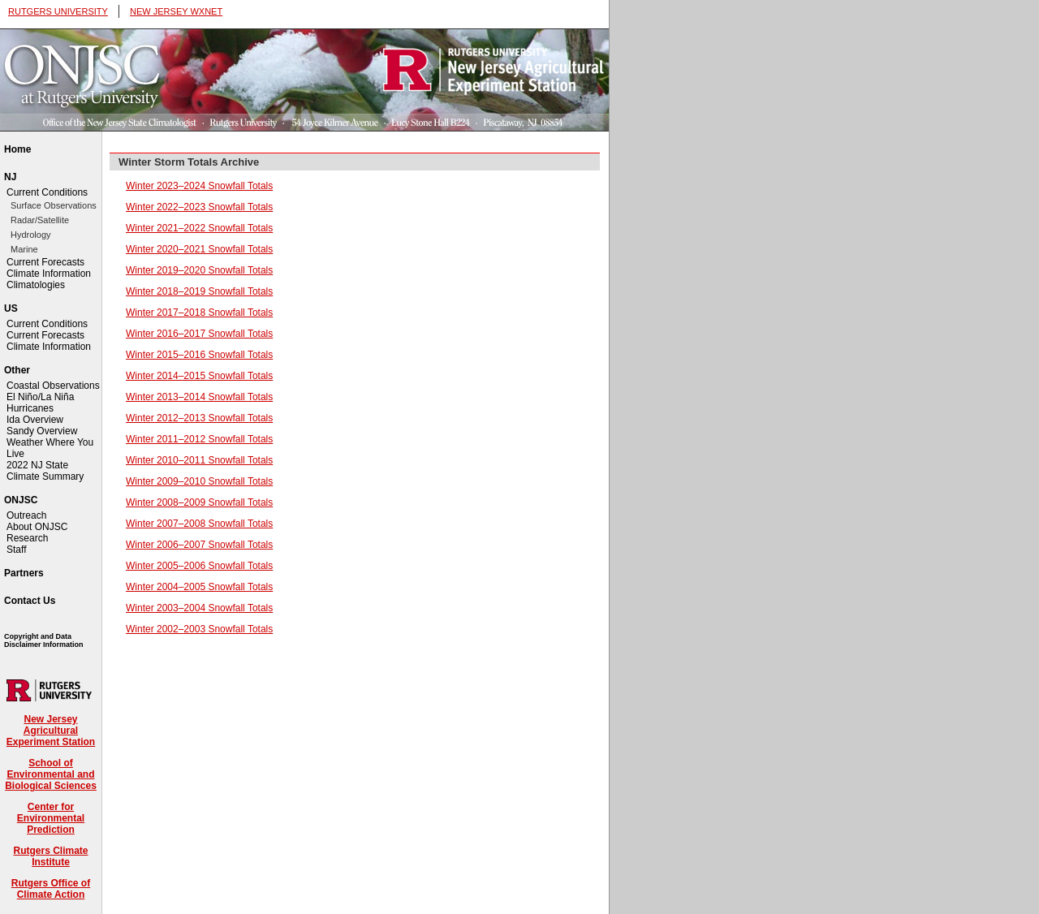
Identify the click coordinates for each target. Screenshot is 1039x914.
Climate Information (48, 273)
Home (17, 149)
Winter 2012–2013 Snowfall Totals (199, 418)
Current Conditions (47, 192)
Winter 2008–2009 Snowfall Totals (199, 502)
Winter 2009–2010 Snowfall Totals (199, 481)
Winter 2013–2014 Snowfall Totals (199, 397)
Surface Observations (54, 205)
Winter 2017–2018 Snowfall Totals (199, 312)
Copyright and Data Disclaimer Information (44, 640)
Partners (24, 573)
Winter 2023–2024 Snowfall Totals (199, 186)
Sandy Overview (41, 431)
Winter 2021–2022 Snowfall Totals (199, 228)
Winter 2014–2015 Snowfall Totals (199, 376)
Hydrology (31, 234)
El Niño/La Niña (40, 397)
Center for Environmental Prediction (50, 818)
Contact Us (29, 600)
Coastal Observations (53, 385)
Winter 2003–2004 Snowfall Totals (199, 608)
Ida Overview (34, 419)
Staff (16, 549)
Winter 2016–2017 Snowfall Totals (199, 333)
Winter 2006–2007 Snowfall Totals (199, 544)
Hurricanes (30, 408)
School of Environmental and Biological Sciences (51, 774)
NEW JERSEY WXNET (176, 11)
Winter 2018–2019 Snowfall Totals (199, 291)
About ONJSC (36, 526)
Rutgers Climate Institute (50, 856)
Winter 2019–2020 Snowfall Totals (199, 270)
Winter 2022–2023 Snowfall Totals (199, 207)
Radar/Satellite (40, 220)
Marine (24, 249)
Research (27, 538)
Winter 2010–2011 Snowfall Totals (199, 460)
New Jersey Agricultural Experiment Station (50, 731)
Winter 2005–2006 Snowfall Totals (199, 565)
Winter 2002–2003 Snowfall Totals (199, 629)
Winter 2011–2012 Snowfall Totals (199, 439)
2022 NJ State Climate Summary (45, 470)
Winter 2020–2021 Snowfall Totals (199, 249)
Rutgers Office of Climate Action (50, 888)
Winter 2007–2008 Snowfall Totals (199, 523)
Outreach (26, 515)
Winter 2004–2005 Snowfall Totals (199, 587)
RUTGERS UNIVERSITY (58, 11)
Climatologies (35, 285)
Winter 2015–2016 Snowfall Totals (199, 354)
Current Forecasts (45, 262)
